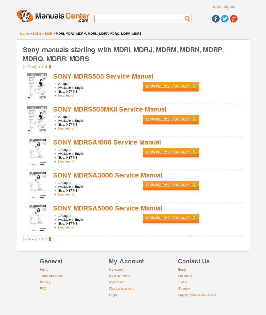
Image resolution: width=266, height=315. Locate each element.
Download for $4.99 (171, 86)
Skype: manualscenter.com (197, 295)
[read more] (66, 95)
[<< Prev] (29, 66)
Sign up (229, 6)
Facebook (185, 276)
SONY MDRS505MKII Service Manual (110, 109)
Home (24, 33)
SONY (36, 33)
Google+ (184, 288)
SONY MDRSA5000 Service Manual (108, 208)
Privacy (45, 282)
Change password (122, 288)
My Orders (116, 282)
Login (217, 6)
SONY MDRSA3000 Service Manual (108, 175)
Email (182, 269)
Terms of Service (52, 276)
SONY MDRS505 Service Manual (103, 76)
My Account (117, 269)
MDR (48, 33)
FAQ (43, 288)
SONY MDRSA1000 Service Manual (107, 142)
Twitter (182, 282)
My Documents (119, 276)
